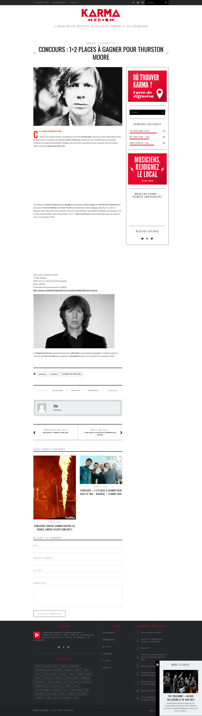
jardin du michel (71, 678)
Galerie (143, 35)
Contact (107, 667)
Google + (113, 390)
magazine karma (41, 686)
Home (58, 35)
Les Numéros (124, 35)
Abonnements (109, 640)
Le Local (88, 35)
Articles (72, 35)
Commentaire (39, 583)
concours (42, 374)
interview (59, 678)
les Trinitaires (40, 682)
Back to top (154, 710)
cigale (77, 670)
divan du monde (51, 674)
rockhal (53, 374)
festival (80, 674)
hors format (47, 678)
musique (68, 686)
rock (86, 690)
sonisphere (39, 698)
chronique (68, 670)
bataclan (64, 666)
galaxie (88, 674)
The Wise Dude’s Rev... (140, 131)
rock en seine (51, 694)
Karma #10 (145, 648)
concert (85, 670)
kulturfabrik (85, 678)
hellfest (37, 678)
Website (57, 410)
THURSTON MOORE (71, 374)
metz (59, 686)
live (65, 682)
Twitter (75, 390)
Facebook (57, 390)
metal (52, 686)
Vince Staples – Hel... (140, 143)
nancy (76, 686)
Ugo (56, 405)
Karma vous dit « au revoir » (151, 632)
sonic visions (82, 694)
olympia (57, 690)
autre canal (47, 666)
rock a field (39, 694)
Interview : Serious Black (150, 666)
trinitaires (66, 698)
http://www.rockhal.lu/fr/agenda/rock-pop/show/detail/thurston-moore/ (65, 290)
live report (74, 682)
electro (71, 674)
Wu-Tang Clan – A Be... (141, 137)
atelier (37, 666)
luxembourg (85, 682)
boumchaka (74, 666)
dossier (63, 674)
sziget (48, 698)
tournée (57, 698)
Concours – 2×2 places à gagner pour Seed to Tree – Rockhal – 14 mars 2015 (101, 492)
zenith (75, 698)
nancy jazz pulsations (42, 690)
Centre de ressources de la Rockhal (48, 670)
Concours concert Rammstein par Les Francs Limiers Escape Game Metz (54, 527)
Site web (37, 570)
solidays (71, 694)
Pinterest (93, 390)
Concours (105, 35)
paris (65, 690)
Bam (56, 666)
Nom (36, 545)
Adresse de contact (44, 558)
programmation (76, 690)
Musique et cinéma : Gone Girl (54, 431)
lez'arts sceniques (54, 682)
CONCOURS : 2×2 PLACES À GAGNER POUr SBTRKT (100, 432)
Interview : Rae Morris (149, 691)
